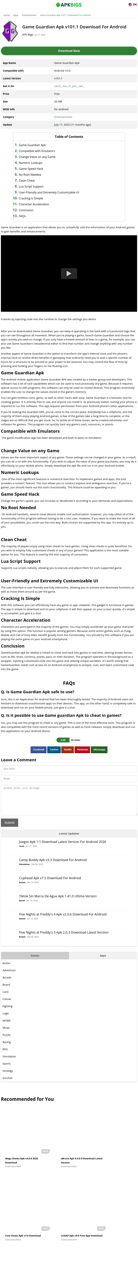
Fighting (7, 1011)
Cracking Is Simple (36, 198)
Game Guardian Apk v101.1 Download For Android (65, 15)
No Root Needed (35, 175)
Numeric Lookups (35, 163)
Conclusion (31, 210)
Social (22, 905)
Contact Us (98, 1276)
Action (22, 887)
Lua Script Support (36, 186)
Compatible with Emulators (42, 151)
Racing (7, 1047)
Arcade (7, 983)
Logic (6, 1018)
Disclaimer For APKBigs (59, 1276)
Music (6, 1033)
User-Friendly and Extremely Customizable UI (54, 192)
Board (6, 990)
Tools (21, 851)
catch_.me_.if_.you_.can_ (69, 86)
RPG (5, 1054)
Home (7, 15)
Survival (7, 1083)
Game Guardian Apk (37, 145)
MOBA (6, 1026)
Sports (7, 1069)
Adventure (9, 975)
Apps (15, 15)
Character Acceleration (39, 204)
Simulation (24, 869)
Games (35, 961)
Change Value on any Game (42, 157)
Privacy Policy (82, 1276)
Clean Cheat (32, 181)
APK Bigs (30, 34)
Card (5, 997)
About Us (39, 1276)
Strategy (8, 1076)
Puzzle (7, 1040)
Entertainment (29, 15)
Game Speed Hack (36, 169)
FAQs (27, 216)
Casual (7, 1004)
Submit (9, 828)
